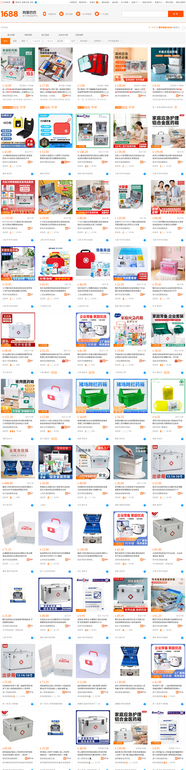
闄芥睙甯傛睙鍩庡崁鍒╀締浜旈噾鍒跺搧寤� (86, 96)
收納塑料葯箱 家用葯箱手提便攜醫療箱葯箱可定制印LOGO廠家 (55, 554)
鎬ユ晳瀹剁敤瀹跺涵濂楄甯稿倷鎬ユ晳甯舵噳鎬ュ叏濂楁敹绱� (17, 90)
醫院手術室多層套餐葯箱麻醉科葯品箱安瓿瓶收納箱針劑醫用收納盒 (167, 620)
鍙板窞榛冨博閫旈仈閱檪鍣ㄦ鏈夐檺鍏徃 (86, 692)
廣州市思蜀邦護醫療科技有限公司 (123, 295)
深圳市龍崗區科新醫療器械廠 (123, 560)
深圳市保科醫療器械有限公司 (86, 162)
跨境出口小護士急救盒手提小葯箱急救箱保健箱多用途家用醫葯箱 (55, 422)
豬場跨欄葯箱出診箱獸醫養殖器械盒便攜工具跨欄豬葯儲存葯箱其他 (130, 422)
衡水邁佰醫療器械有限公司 (161, 295)
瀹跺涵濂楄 (7, 99)
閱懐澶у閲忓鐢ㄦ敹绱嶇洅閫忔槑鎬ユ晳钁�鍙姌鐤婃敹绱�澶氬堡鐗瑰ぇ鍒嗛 (55, 90)
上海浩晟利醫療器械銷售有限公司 (48, 493)
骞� (31, 96)
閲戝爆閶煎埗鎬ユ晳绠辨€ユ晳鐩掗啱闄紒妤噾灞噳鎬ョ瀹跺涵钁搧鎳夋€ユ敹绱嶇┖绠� (55, 687)
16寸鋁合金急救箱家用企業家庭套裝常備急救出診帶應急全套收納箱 (55, 223)
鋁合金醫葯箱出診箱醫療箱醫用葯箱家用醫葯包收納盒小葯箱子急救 (17, 355)
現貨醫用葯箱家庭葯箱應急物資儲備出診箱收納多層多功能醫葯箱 (92, 488)
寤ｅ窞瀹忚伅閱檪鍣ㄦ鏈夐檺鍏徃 (11, 692)
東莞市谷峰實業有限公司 (11, 162)
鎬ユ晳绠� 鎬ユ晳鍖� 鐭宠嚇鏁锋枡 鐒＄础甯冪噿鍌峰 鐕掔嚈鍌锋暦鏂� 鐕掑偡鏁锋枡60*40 (168, 753)
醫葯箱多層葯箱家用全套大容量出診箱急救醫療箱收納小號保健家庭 (130, 620)
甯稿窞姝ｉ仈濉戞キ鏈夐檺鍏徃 (48, 96)
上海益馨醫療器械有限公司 (48, 295)
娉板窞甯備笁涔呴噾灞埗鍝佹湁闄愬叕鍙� (11, 96)
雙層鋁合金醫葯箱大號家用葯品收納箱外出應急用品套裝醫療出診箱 (55, 488)
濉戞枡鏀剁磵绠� (160, 99)
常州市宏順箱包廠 (160, 560)
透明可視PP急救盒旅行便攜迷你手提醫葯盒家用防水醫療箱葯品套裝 (167, 422)
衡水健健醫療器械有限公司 (11, 493)
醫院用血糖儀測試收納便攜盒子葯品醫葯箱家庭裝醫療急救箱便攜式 (130, 289)
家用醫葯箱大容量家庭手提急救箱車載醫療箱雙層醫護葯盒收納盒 (130, 488)
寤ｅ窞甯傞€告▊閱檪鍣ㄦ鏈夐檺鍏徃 (86, 758)
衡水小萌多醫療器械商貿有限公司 (11, 361)
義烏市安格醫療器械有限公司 (48, 427)
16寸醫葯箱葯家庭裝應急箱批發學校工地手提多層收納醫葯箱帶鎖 (17, 289)
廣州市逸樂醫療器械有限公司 (48, 626)
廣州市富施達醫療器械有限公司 (11, 560)
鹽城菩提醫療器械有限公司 (48, 361)
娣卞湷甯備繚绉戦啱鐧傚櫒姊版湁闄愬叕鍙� (161, 758)
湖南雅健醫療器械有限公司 (11, 427)
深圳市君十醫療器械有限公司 (161, 427)
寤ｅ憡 (31, 92)
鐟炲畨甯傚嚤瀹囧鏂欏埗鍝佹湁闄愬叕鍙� (123, 692)
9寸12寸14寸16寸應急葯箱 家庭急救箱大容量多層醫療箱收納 (17, 223)
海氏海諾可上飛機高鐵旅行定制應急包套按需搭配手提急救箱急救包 (92, 289)
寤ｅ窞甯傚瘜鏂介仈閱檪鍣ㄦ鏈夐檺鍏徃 (48, 692)
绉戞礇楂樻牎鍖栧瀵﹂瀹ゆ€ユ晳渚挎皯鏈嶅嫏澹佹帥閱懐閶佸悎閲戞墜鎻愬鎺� (130, 90)
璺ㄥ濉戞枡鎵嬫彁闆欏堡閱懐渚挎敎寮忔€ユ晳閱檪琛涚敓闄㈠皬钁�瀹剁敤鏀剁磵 (167, 90)
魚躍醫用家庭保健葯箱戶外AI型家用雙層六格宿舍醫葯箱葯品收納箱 (55, 355)
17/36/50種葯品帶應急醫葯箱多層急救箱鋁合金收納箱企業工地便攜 (93, 223)
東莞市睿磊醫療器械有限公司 (123, 162)
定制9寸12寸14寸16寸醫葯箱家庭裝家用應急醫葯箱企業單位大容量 (130, 223)
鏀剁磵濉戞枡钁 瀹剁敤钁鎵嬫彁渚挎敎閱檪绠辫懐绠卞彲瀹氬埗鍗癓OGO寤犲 (93, 687)
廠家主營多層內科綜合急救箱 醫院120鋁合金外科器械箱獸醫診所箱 (17, 488)
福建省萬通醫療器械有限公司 (161, 361)
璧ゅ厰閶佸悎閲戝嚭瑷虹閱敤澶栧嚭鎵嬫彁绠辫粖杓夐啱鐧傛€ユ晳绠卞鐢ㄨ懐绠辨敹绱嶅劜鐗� (93, 753)
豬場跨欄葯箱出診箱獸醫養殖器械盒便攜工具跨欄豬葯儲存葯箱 (92, 422)
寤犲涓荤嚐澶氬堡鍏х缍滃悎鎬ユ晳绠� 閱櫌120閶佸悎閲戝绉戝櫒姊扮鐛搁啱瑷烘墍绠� (130, 687)
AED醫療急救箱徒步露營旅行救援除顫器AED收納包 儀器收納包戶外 (17, 156)
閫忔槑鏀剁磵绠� (56, 99)
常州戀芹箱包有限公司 (11, 626)
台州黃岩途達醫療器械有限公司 (48, 560)
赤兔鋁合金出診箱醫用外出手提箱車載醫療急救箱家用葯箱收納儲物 (55, 620)
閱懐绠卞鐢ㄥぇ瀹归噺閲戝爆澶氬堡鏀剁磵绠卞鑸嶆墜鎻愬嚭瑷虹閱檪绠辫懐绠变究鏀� (167, 687)
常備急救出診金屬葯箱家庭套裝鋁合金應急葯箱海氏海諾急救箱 (130, 355)
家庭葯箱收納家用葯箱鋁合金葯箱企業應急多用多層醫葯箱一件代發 (167, 355)
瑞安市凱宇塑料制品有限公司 (86, 560)
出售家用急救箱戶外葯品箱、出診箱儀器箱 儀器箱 (167, 554)
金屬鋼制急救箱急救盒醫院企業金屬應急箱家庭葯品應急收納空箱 (17, 554)
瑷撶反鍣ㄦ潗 (93, 99)
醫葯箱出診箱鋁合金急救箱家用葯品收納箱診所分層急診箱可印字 (167, 289)
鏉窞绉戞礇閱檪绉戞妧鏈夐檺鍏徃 (123, 96)
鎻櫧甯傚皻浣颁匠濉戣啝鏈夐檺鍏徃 (161, 96)
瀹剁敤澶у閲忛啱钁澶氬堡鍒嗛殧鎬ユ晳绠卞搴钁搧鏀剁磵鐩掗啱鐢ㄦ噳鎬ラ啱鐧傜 (130, 753)
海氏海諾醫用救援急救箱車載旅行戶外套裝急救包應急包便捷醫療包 (55, 289)
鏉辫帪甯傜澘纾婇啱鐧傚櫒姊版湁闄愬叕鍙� (123, 758)
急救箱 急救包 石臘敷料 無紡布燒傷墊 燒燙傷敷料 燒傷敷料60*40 (92, 620)
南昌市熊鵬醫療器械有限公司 (86, 361)
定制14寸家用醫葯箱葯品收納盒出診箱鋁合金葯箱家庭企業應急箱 (130, 156)
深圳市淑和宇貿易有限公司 (123, 427)
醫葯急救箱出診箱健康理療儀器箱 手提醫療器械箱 (17, 620)
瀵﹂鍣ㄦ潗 (82, 99)
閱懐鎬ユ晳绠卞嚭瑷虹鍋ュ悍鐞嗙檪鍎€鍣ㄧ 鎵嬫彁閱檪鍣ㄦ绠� (54, 753)
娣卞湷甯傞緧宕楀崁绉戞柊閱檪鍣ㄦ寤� (161, 692)
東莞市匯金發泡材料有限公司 (48, 162)
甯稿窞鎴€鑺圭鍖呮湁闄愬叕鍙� (48, 758)
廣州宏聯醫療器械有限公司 (161, 493)
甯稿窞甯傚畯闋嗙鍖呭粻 (11, 758)
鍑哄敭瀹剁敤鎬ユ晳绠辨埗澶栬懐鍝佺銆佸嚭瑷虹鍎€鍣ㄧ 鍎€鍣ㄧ (17, 753)
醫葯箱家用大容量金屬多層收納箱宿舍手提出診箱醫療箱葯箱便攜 (92, 355)
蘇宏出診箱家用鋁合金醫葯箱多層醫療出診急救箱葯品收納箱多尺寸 (167, 488)
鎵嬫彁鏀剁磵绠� (175, 99)
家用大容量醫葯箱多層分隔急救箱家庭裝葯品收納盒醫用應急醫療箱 (167, 156)
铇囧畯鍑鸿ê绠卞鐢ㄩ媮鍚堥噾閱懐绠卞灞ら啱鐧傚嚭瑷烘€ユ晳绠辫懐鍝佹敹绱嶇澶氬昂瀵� (17, 687)
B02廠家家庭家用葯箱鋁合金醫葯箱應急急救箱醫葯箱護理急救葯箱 (93, 156)
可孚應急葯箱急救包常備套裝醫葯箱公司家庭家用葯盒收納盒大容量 (17, 422)
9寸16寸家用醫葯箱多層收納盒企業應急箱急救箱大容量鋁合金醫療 (168, 223)
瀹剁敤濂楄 (18, 99)
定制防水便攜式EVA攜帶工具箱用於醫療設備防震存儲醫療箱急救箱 (55, 156)
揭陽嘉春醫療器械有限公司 (123, 493)
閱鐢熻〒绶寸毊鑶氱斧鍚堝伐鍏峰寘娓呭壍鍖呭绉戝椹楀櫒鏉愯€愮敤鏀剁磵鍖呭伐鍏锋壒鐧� (93, 90)
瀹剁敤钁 (44, 99)
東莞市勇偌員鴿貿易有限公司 (86, 427)
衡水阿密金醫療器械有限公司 (86, 493)
